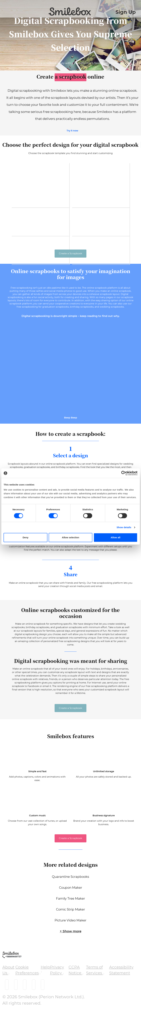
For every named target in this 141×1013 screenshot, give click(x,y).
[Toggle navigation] (4, 9)
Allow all (115, 537)
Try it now (72, 130)
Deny (25, 537)
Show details (124, 527)
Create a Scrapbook (70, 253)
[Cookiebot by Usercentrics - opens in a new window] (123, 473)
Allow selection (70, 537)
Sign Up (126, 12)
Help (45, 969)
